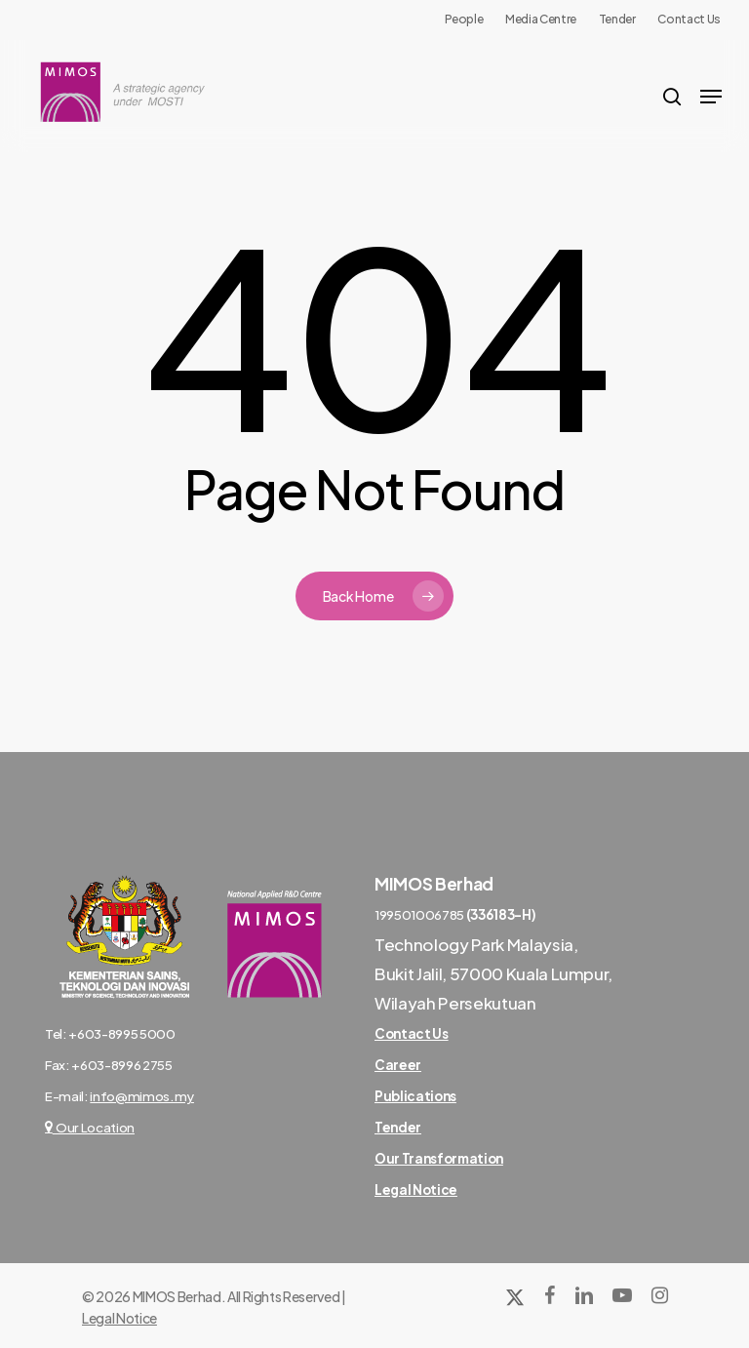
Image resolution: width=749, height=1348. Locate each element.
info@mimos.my (142, 1096)
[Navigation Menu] (711, 96)
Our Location (90, 1127)
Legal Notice (119, 1318)
